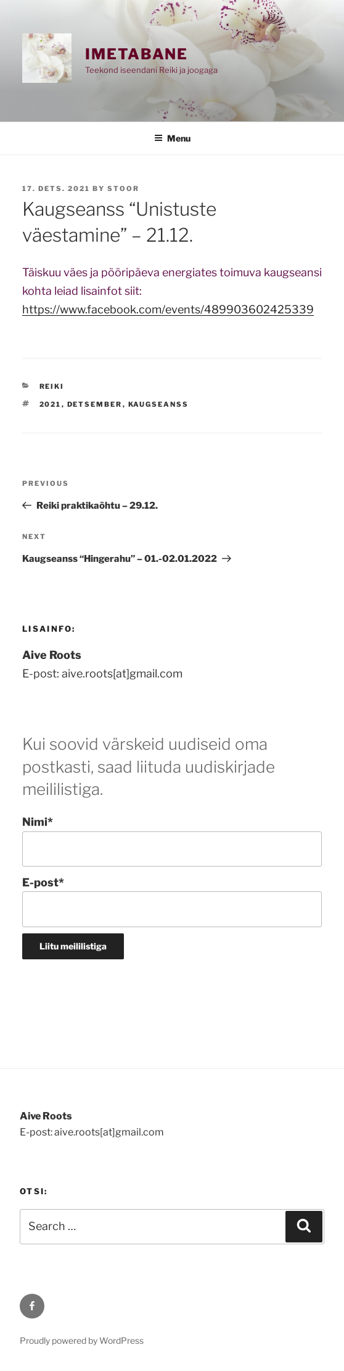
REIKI (52, 386)
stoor (123, 188)
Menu (172, 138)
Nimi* (172, 841)
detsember (95, 404)
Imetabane (136, 54)
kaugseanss (158, 404)
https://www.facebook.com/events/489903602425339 (168, 309)
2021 (50, 404)
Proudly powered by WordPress (82, 1340)
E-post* (172, 901)
